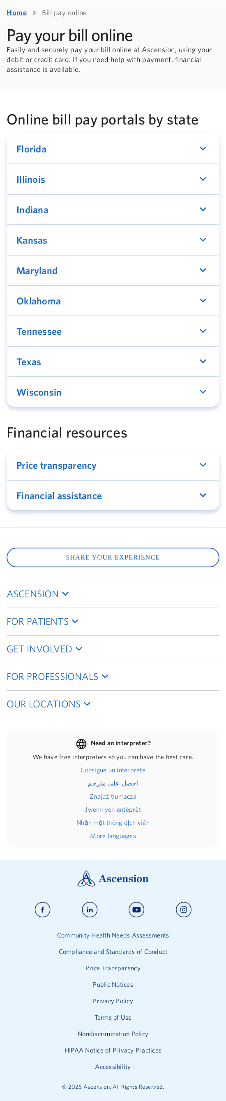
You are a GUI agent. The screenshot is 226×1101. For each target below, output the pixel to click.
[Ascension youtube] (137, 910)
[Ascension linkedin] (90, 910)
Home (17, 12)
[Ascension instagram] (183, 910)
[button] (113, 148)
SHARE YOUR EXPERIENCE (113, 557)
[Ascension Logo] (113, 884)
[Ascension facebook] (43, 910)
